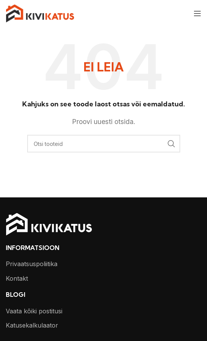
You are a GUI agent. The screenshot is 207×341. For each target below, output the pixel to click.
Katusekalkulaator (32, 325)
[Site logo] (40, 13)
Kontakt (17, 278)
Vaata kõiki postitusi (34, 311)
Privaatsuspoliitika (31, 264)
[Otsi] (103, 143)
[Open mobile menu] (197, 13)
